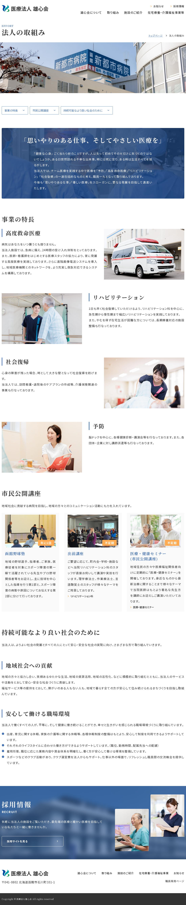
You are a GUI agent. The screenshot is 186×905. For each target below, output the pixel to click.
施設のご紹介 (133, 12)
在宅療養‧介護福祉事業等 (166, 12)
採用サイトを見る (18, 841)
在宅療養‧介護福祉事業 (150, 873)
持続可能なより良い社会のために (82, 110)
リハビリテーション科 (83, 596)
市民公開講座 (40, 110)
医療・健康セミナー (144, 607)
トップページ (156, 35)
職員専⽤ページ (174, 881)
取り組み (113, 12)
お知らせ (158, 6)
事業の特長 (11, 110)
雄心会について (91, 12)
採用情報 (178, 6)
